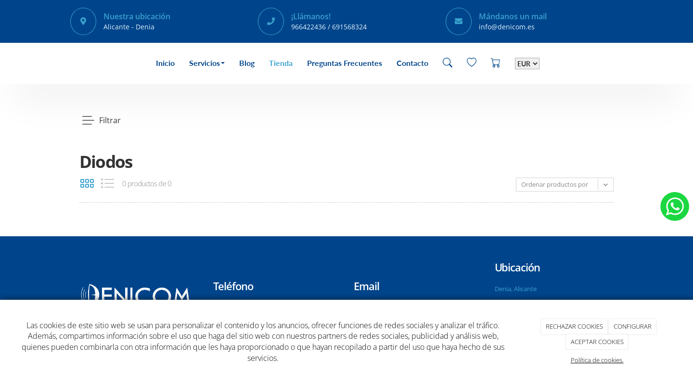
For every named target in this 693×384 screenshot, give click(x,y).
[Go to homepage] (70, 63)
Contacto (412, 62)
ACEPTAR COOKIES (597, 341)
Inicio (165, 62)
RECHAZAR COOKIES (574, 326)
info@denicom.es (507, 26)
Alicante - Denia (128, 26)
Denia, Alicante (516, 288)
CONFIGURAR (633, 326)
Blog (247, 62)
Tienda (281, 62)
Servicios (207, 62)
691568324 (349, 26)
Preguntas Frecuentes (344, 62)
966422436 (308, 26)
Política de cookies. (597, 360)
